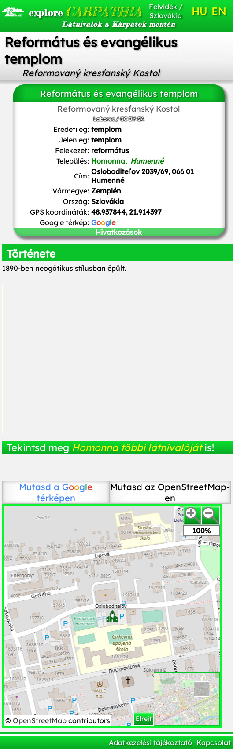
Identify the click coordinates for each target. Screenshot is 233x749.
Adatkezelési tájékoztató (150, 742)
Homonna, (127, 160)
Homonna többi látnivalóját (137, 447)
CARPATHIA (64, 11)
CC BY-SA (132, 119)
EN (218, 11)
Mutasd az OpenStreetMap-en (170, 492)
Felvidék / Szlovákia (166, 11)
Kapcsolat (213, 742)
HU (199, 11)
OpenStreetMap (40, 720)
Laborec (104, 119)
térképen (65, 492)
